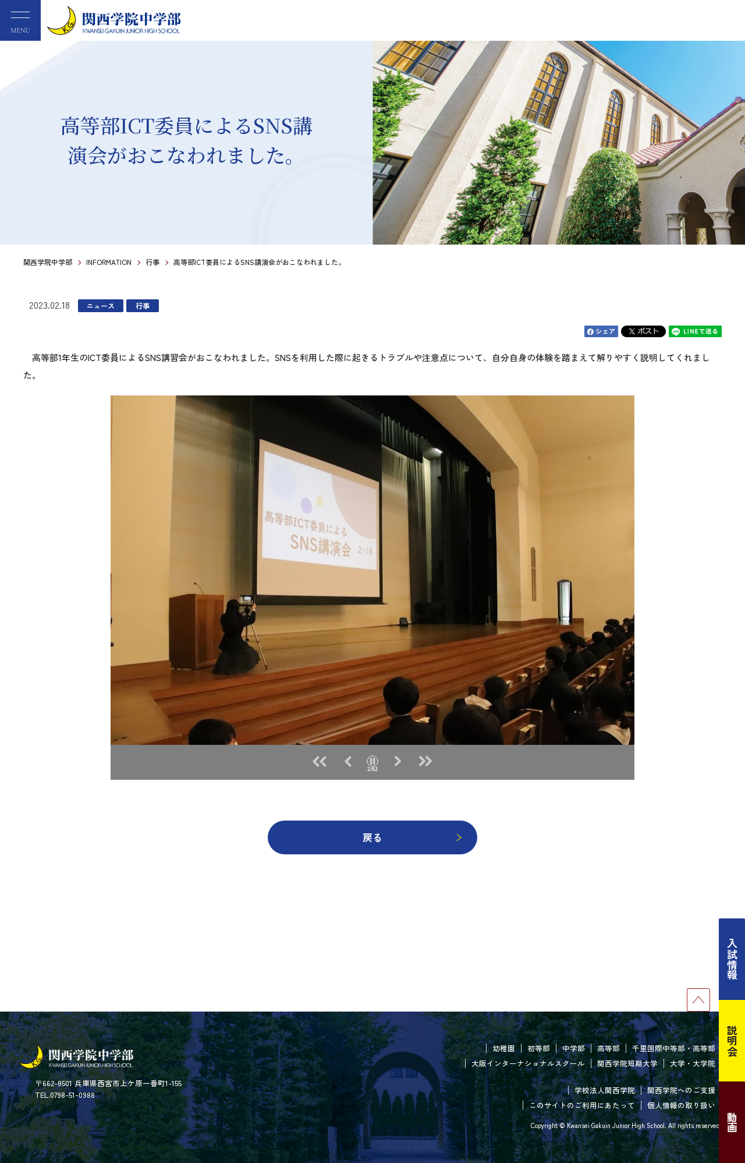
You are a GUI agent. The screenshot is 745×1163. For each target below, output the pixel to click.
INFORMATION (109, 262)
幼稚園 (503, 1048)
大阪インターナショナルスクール (528, 1063)
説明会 (732, 1040)
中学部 (573, 1048)
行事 (152, 262)
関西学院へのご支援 (681, 1089)
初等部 (538, 1048)
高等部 (608, 1048)
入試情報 (732, 959)
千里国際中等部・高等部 (673, 1048)
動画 (732, 1122)
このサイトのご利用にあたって (582, 1105)
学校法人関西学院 (604, 1089)
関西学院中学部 (47, 262)
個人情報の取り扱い (681, 1105)
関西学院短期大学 (627, 1063)
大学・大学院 (692, 1063)
